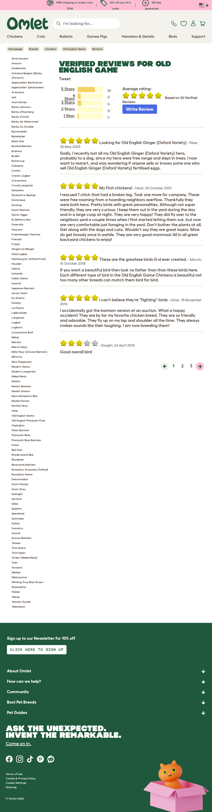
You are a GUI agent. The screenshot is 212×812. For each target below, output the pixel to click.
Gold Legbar (19, 253)
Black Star (18, 141)
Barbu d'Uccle (20, 116)
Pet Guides (17, 712)
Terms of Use (14, 773)
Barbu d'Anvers (21, 106)
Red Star (17, 449)
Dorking (16, 204)
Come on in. (18, 743)
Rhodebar (18, 459)
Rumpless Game (22, 474)
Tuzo (15, 562)
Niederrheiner (21, 400)
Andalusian (19, 68)
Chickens (50, 48)
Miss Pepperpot (22, 361)
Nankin (16, 381)
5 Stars (67, 89)
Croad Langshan (22, 185)
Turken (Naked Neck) (24, 557)
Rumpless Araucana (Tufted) (30, 469)
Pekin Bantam (20, 430)
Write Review (140, 109)
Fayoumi (17, 229)
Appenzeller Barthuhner (27, 82)
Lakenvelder (19, 312)
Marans (16, 342)
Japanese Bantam (23, 288)
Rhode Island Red (22, 454)
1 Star (69, 116)
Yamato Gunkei (21, 601)
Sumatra (17, 528)
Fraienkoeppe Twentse (26, 234)
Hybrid (16, 268)
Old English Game (74, 48)
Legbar (16, 322)
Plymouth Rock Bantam (26, 440)
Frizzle (16, 244)
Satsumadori (20, 479)
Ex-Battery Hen (21, 219)
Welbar (16, 572)
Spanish (17, 508)
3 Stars (67, 102)
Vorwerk (17, 567)
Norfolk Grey (20, 405)
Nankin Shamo (21, 391)
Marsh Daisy (19, 346)
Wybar (16, 591)
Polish (15, 444)
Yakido (16, 596)
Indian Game (20, 278)
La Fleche (18, 307)
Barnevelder (19, 131)
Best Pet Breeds (21, 702)
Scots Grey (19, 489)
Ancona (16, 63)
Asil (14, 97)
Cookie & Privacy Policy (21, 778)
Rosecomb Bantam (24, 464)
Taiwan (16, 542)
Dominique (18, 199)
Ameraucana (20, 58)
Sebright (17, 493)
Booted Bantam (22, 146)
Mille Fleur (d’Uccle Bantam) (29, 351)
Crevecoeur (19, 180)
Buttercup (18, 160)
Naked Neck (19, 376)
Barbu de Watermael (25, 121)
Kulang (16, 302)
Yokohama (18, 606)
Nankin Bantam (21, 386)
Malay (15, 337)
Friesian (17, 239)
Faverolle (17, 224)
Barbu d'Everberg (23, 111)
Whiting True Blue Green (27, 582)
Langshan (18, 317)
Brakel (15, 155)
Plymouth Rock (21, 435)
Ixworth (16, 283)
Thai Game (19, 547)
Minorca (17, 356)
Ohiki (15, 410)
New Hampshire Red (24, 395)
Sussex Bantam (21, 537)
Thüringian (18, 552)
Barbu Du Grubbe (23, 126)
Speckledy (18, 513)
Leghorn (17, 327)
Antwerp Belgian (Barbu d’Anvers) (27, 75)
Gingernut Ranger (23, 248)
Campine (17, 165)
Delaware (18, 190)
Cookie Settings (16, 782)
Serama (17, 498)
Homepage (15, 48)
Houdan (16, 263)
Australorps (19, 102)
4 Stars (69, 97)
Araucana (18, 92)
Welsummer (19, 577)
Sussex (16, 533)
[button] (106, 713)
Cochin (16, 170)
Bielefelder (18, 136)
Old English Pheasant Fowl (28, 420)
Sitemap (11, 787)
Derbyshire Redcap (24, 195)
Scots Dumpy (20, 484)
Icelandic (17, 273)
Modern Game (21, 366)
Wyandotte (19, 586)
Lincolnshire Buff (22, 332)
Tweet (65, 79)
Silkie (15, 503)
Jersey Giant (19, 293)
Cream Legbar (21, 175)
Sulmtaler (18, 518)
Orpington (18, 425)
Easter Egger (20, 214)
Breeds (33, 48)
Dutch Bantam (21, 209)
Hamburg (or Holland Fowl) (29, 258)
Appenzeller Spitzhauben (28, 87)
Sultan (16, 523)
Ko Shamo (18, 297)
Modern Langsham (24, 371)
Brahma (17, 151)
